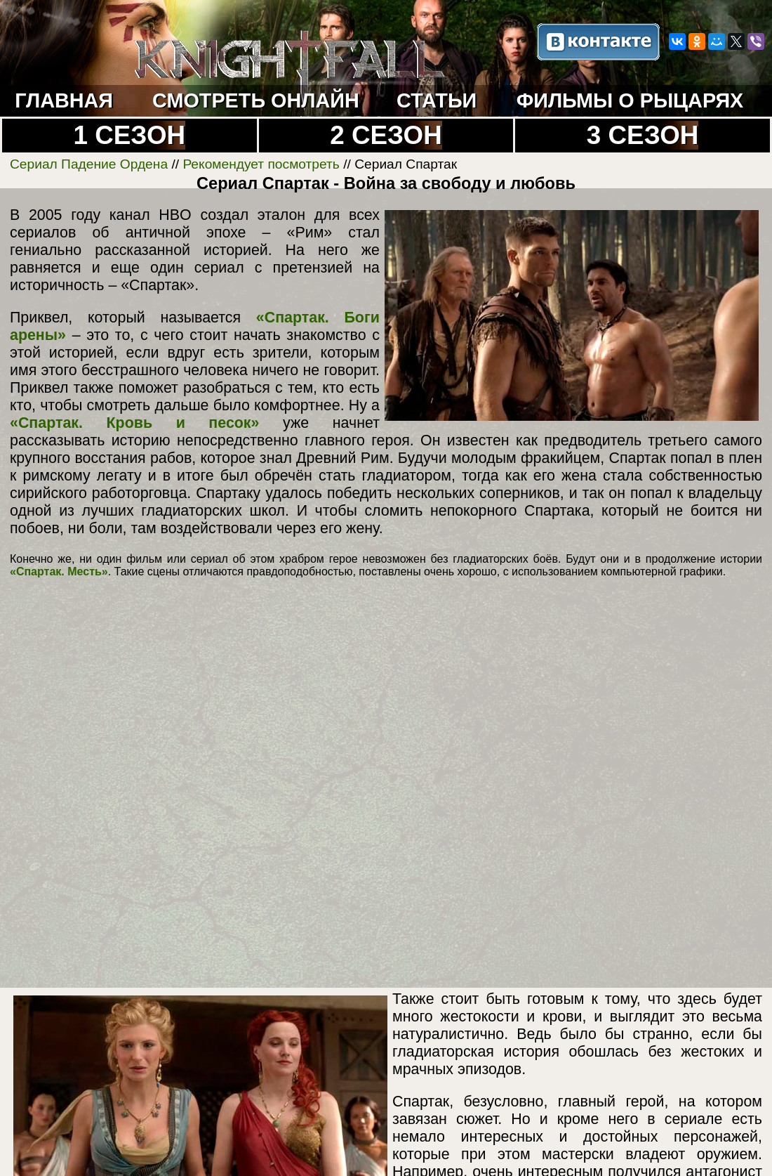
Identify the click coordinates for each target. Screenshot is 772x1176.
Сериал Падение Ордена (89, 164)
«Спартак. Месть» (59, 571)
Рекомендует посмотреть (260, 164)
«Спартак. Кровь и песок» (134, 422)
